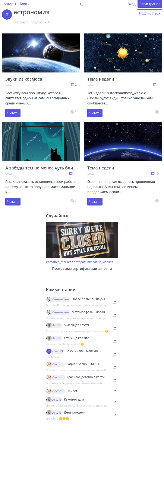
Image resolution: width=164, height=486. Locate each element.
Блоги (25, 3)
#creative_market (58, 262)
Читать (13, 113)
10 (155, 173)
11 (73, 173)
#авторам (79, 262)
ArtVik (56, 325)
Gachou (57, 364)
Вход (132, 3)
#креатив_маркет (100, 262)
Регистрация (149, 3)
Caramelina (60, 299)
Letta (9, 84)
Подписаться (149, 13)
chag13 (57, 351)
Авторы (10, 3)
